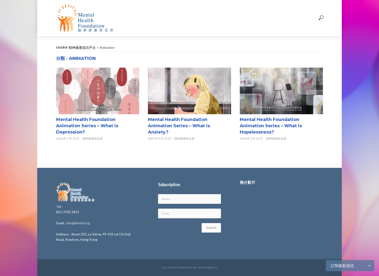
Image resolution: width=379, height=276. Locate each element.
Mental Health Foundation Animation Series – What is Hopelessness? (271, 126)
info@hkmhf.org (78, 223)
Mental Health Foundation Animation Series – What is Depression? (87, 126)
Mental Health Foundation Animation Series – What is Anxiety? (179, 126)
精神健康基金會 (92, 138)
